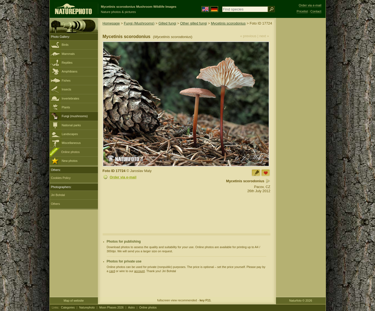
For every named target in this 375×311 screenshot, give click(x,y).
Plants (66, 107)
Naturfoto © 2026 (300, 300)
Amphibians (70, 71)
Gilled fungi (167, 23)
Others (55, 203)
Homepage (111, 23)
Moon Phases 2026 (111, 307)
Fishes (66, 80)
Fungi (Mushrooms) (139, 23)
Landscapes (70, 134)
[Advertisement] (301, 106)
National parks (71, 125)
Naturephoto (87, 307)
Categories (68, 307)
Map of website (73, 300)
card (112, 271)
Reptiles (67, 62)
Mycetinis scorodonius (228, 23)
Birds (65, 44)
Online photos (70, 152)
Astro (131, 307)
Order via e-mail (123, 177)
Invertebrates (70, 98)
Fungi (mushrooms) (75, 116)
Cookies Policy (61, 177)
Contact (315, 11)
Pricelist (302, 11)
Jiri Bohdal (58, 195)
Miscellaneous (71, 142)
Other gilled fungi (193, 23)
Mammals (68, 53)
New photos (70, 160)
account (139, 271)
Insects (66, 89)
